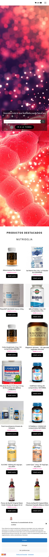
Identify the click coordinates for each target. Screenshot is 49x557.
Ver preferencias (24, 550)
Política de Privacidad (21, 554)
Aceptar (24, 540)
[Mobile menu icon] (45, 3)
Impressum (31, 554)
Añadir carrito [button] (12, 276)
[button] (46, 524)
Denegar (24, 545)
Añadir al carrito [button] (12, 434)
